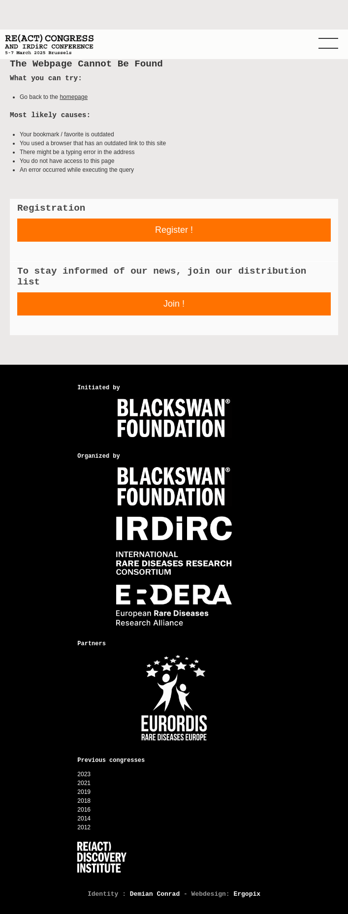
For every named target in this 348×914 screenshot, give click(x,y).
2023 (84, 774)
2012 (84, 827)
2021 (84, 783)
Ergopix (246, 894)
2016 (84, 809)
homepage (74, 97)
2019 (84, 791)
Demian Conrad (155, 894)
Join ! (174, 304)
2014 (84, 818)
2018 (84, 800)
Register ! (174, 230)
